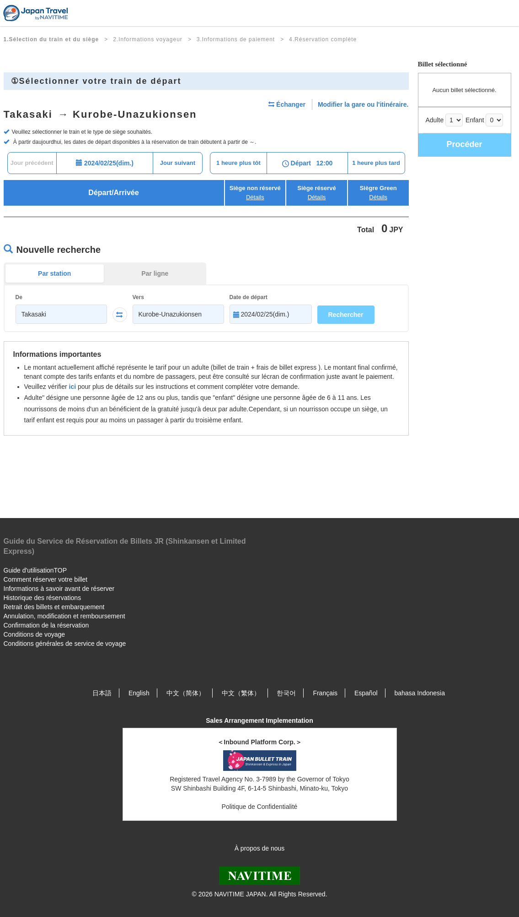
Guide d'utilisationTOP (35, 570)
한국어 (286, 693)
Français (325, 693)
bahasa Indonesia (419, 693)
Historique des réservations (42, 597)
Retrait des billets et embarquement (54, 607)
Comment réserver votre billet (46, 579)
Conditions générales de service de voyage (65, 643)
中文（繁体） (241, 693)
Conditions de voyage (34, 634)
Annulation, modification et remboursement (64, 616)
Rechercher (346, 314)
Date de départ (249, 297)
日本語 (102, 693)
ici (72, 386)
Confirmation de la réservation (46, 625)
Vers (138, 297)
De (19, 297)
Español (366, 693)
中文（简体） (185, 693)
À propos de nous (260, 848)
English (139, 693)
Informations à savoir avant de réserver (59, 588)
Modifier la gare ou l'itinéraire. (363, 104)
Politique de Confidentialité (260, 806)
